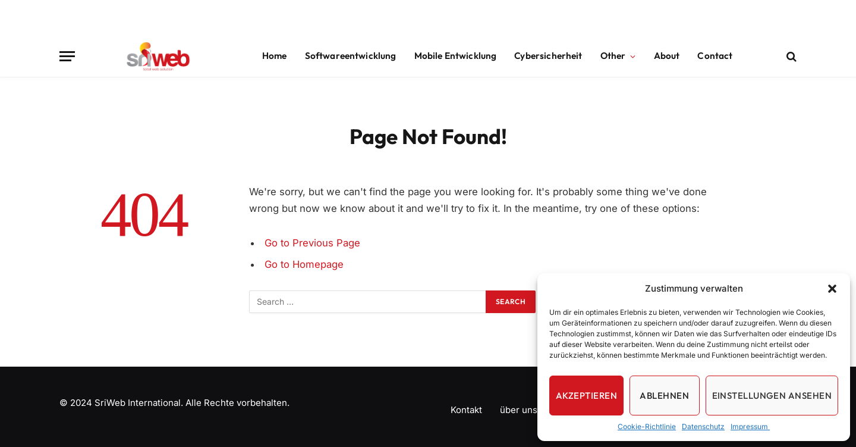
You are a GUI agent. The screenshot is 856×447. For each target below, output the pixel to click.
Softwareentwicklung (350, 55)
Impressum (750, 426)
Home (274, 55)
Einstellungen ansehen (772, 395)
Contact (714, 55)
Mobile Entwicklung (455, 55)
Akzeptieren (586, 395)
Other (613, 55)
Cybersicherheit (548, 55)
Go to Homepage (304, 264)
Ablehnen (664, 395)
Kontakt (466, 409)
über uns (518, 409)
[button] (832, 289)
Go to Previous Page (312, 243)
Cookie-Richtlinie (647, 426)
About (667, 55)
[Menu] (67, 56)
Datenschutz (703, 426)
